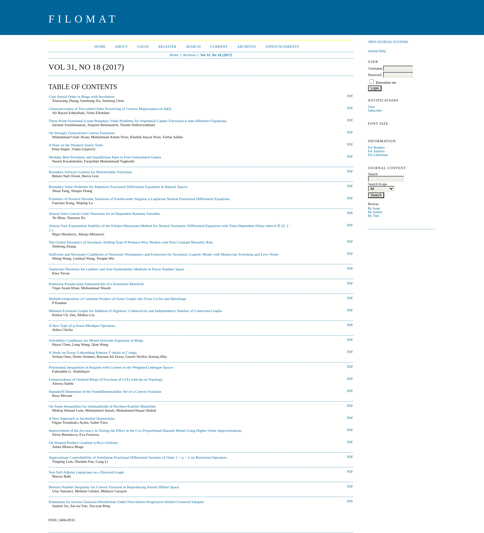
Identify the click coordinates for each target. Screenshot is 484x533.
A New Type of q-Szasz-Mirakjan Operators (82, 325)
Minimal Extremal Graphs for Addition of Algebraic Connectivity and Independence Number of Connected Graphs (135, 311)
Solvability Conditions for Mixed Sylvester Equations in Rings (96, 340)
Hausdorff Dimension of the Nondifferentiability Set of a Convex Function (105, 391)
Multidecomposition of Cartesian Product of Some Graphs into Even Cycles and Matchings (117, 299)
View (371, 107)
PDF (350, 96)
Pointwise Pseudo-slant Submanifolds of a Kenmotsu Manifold (96, 284)
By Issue (374, 208)
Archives (246, 46)
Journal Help (377, 51)
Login (143, 46)
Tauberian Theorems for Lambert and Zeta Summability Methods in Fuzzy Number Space (116, 269)
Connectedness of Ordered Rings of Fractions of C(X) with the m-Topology (106, 379)
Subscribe (374, 110)
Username (375, 68)
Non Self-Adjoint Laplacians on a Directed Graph (86, 472)
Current (219, 46)
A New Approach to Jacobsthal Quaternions (82, 418)
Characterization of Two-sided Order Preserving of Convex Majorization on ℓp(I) (110, 109)
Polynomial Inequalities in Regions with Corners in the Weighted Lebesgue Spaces (111, 367)
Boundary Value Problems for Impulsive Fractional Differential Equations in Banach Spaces (118, 187)
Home (100, 46)
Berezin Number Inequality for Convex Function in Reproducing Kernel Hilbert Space (114, 487)
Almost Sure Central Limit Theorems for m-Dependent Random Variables (104, 214)
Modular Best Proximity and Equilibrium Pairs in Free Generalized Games (105, 157)
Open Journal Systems (388, 42)
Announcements (282, 46)
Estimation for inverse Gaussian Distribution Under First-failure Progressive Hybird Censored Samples (126, 502)
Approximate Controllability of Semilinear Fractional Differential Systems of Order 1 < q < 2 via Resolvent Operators (138, 457)
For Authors (376, 151)
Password (374, 75)
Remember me (386, 82)
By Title (373, 216)
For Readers (376, 147)
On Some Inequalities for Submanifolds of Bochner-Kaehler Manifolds (102, 406)
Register (167, 46)
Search (193, 46)
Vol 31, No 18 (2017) (216, 55)
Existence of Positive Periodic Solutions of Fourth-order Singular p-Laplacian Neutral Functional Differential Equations (139, 199)
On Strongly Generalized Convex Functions (82, 133)
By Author (375, 212)
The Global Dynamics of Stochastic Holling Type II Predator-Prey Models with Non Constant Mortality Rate (131, 242)
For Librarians (378, 155)
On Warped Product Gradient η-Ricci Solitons (83, 443)
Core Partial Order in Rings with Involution (81, 96)
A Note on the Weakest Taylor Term (76, 145)
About (121, 46)
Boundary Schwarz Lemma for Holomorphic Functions (90, 172)
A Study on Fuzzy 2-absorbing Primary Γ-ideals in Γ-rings (93, 352)
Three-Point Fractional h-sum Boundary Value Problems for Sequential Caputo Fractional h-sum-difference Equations (138, 121)
